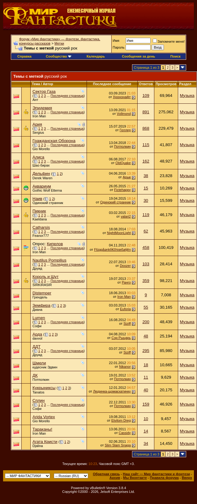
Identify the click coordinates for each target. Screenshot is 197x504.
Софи (36, 326)
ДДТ (36, 346)
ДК (35, 375)
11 (145, 377)
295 (145, 350)
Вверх (187, 478)
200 (145, 321)
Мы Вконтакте (135, 478)
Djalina (37, 446)
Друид (37, 268)
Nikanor (125, 366)
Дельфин (41, 173)
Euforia (125, 309)
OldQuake (123, 163)
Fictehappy (122, 190)
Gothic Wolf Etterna (47, 190)
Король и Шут (45, 276)
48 (145, 336)
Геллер (125, 130)
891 (145, 112)
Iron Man (39, 116)
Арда (37, 334)
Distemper (41, 293)
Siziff (127, 323)
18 (145, 365)
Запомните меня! (169, 41)
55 (145, 307)
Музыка (187, 95)
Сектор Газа (44, 91)
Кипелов (55, 243)
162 (145, 161)
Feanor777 (40, 235)
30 (145, 200)
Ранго (126, 282)
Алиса (38, 157)
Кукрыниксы (43, 387)
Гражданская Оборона (53, 140)
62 (145, 231)
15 (145, 188)
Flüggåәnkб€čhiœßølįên (112, 249)
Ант (35, 100)
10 (145, 418)
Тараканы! (42, 429)
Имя (116, 40)
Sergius (38, 132)
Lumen (38, 317)
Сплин (38, 400)
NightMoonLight (119, 233)
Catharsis (41, 227)
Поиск (175, 56)
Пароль (118, 47)
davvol (37, 338)
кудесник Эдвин (44, 367)
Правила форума (164, 478)
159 (145, 404)
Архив (114, 478)
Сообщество (58, 56)
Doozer (125, 265)
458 (145, 247)
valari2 (126, 216)
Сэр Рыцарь (121, 338)
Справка (24, 56)
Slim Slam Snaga (118, 445)
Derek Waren (42, 178)
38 (145, 175)
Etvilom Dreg (121, 420)
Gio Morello (41, 149)
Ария (37, 124)
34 (145, 443)
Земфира (41, 305)
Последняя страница (67, 96)
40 (145, 390)
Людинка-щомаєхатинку (112, 391)
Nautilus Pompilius (49, 260)
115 (145, 144)
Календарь (96, 56)
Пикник (39, 211)
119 (145, 214)
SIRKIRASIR (42, 285)
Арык (127, 177)
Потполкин (122, 146)
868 (145, 128)
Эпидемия (42, 108)
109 (145, 95)
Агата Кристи (44, 441)
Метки (59, 43)
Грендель (39, 297)
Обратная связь (106, 474)
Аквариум (41, 186)
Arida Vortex (43, 417)
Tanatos (38, 392)
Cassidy (125, 433)
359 (145, 280)
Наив (37, 198)
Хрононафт (122, 97)
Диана (37, 309)
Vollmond (124, 113)
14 (145, 431)
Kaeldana (39, 219)
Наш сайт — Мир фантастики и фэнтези (156, 474)
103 (145, 264)
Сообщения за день (138, 56)
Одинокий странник (47, 203)
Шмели (39, 363)
